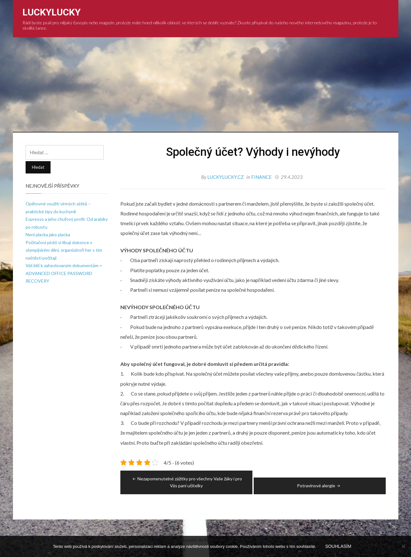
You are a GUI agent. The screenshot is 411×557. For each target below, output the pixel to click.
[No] (403, 546)
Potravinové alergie (319, 485)
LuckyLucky (51, 12)
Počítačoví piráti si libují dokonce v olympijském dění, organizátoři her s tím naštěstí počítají (64, 250)
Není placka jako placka (48, 234)
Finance (261, 177)
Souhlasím (339, 546)
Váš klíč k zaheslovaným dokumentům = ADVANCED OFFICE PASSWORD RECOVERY (64, 273)
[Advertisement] (205, 84)
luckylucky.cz (226, 177)
